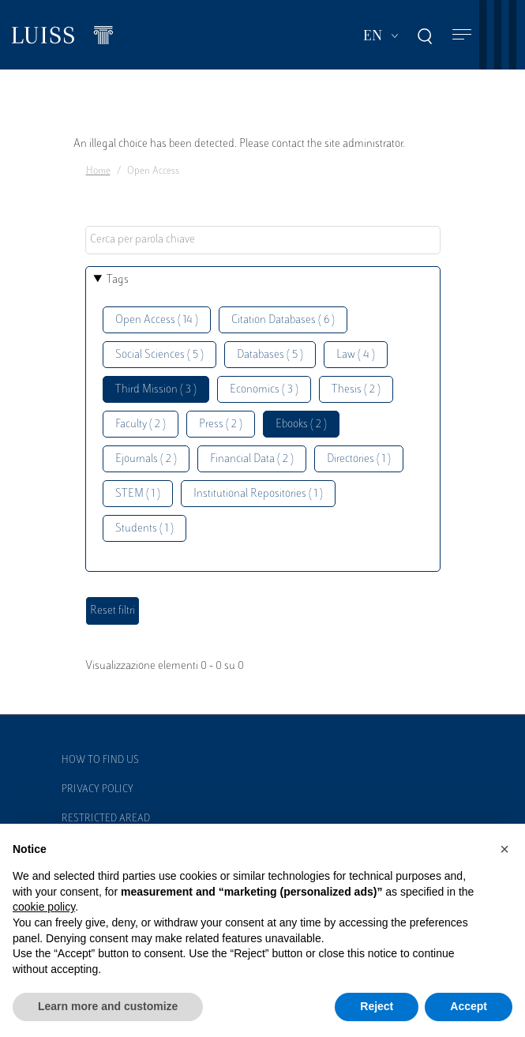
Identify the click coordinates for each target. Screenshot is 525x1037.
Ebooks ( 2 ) (301, 424)
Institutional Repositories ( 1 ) (258, 494)
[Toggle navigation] (461, 35)
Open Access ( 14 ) (156, 320)
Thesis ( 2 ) (356, 390)
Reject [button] (376, 1006)
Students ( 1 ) (144, 529)
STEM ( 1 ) (137, 494)
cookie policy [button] (44, 906)
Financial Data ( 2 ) (252, 459)
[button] (504, 849)
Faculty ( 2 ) (140, 424)
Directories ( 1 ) (359, 459)
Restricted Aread (106, 819)
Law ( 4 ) (355, 355)
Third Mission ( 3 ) (156, 390)
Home (98, 171)
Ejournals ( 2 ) (146, 459)
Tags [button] (118, 280)
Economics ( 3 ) (264, 390)
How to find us (100, 760)
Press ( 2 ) (220, 424)
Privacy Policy (97, 790)
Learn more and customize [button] (108, 1006)
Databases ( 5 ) (270, 355)
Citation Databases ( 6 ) (283, 320)
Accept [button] (468, 1006)
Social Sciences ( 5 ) (159, 355)
